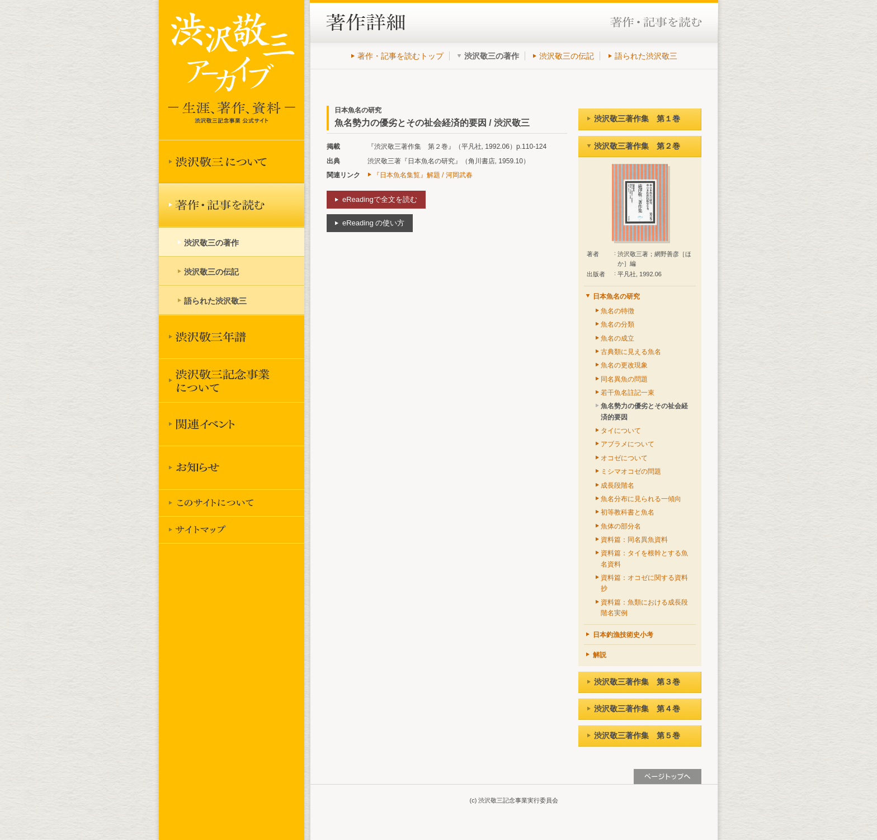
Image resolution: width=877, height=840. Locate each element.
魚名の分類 (617, 324)
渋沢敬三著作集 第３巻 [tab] (633, 681)
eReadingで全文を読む (379, 199)
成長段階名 (617, 485)
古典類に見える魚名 (631, 352)
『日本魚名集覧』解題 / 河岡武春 (423, 175)
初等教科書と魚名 (627, 512)
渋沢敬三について (231, 161)
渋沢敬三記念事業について (231, 380)
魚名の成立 (617, 338)
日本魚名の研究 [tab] (613, 296)
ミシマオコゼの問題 (631, 471)
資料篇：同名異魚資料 (634, 540)
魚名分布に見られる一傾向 (641, 499)
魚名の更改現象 (624, 365)
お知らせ (231, 467)
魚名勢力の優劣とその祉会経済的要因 (644, 411)
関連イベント (231, 424)
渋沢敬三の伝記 (566, 55)
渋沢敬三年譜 (231, 336)
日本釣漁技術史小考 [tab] (619, 635)
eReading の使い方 (373, 223)
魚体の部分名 (621, 526)
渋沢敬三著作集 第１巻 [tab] (633, 118)
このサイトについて (231, 502)
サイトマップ (231, 529)
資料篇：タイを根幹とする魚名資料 (644, 558)
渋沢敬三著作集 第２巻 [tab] (633, 145)
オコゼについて (624, 458)
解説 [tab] (596, 655)
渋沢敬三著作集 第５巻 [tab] (633, 735)
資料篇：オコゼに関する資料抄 (644, 583)
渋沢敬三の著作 (211, 242)
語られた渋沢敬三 (646, 55)
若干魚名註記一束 (627, 393)
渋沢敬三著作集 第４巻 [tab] (633, 708)
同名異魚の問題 (624, 379)
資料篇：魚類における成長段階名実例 (644, 607)
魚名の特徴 (617, 311)
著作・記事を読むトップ (400, 55)
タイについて (621, 431)
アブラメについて (627, 444)
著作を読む (231, 205)
